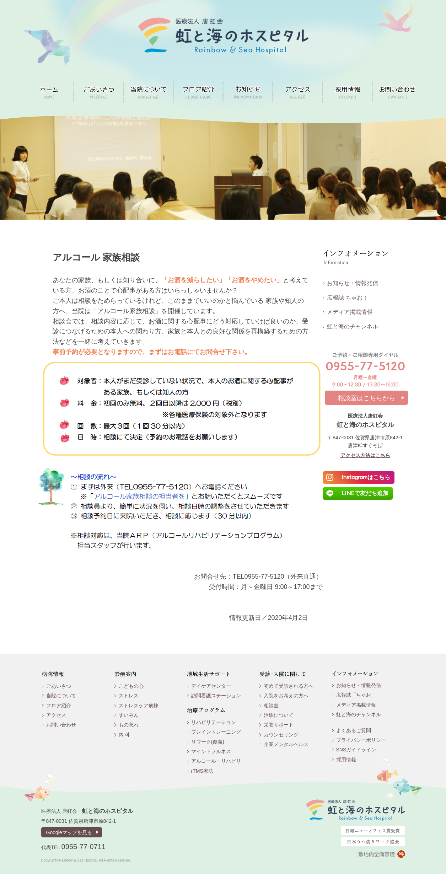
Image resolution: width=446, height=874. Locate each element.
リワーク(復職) (207, 742)
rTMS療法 (202, 771)
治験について (279, 715)
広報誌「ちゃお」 (356, 695)
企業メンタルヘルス (286, 744)
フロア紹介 (58, 705)
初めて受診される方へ (288, 686)
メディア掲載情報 (349, 312)
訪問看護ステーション (216, 695)
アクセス (56, 715)
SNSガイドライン (356, 749)
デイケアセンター (211, 686)
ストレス (129, 695)
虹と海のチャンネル (352, 326)
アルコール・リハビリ (216, 761)
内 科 (124, 735)
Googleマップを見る (69, 832)
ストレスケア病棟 (138, 705)
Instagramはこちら (366, 477)
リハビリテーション (213, 722)
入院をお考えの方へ (286, 695)
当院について (61, 695)
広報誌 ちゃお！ (347, 298)
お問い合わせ (61, 725)
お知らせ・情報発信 (352, 283)
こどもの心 (131, 686)
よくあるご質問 (353, 730)
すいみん (129, 715)
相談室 (271, 705)
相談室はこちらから (366, 398)
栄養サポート (279, 725)
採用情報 (346, 759)
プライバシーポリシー (361, 740)
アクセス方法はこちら (365, 455)
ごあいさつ (58, 686)
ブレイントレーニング (216, 732)
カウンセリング (281, 735)
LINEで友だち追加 (365, 493)
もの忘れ (129, 725)
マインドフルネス (211, 751)
